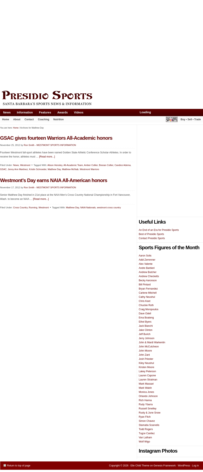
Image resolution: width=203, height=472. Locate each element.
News (5, 113)
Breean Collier (106, 165)
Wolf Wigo (144, 441)
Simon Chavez (147, 421)
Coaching (43, 119)
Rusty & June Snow (150, 412)
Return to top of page (18, 465)
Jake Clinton (146, 330)
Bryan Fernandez (148, 288)
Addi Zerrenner (147, 259)
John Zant (144, 354)
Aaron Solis (145, 255)
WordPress (184, 465)
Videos (78, 112)
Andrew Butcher (147, 272)
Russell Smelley (147, 408)
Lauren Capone (147, 375)
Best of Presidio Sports (151, 234)
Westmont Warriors (89, 169)
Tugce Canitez (147, 433)
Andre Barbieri (147, 268)
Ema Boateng (146, 317)
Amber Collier (91, 165)
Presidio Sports (101, 98)
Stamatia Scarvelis (149, 425)
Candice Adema (122, 165)
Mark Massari (146, 383)
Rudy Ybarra (146, 404)
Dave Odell (145, 313)
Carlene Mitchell (148, 292)
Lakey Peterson (147, 371)
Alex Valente (146, 263)
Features (43, 113)
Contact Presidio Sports (152, 238)
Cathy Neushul (147, 297)
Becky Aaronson (148, 280)
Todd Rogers (146, 429)
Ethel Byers (145, 321)
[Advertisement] (44, 44)
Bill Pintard (145, 284)
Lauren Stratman (148, 379)
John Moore (145, 350)
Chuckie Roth (146, 305)
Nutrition (58, 119)
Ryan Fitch (145, 416)
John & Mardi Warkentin (152, 342)
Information (23, 113)
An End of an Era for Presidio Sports (159, 230)
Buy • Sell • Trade (191, 119)
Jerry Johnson (146, 338)
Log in (195, 465)
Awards (61, 113)
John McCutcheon (149, 346)
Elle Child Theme (140, 465)
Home (5, 119)
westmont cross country (109, 207)
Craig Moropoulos (149, 309)
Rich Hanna (145, 400)
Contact (29, 119)
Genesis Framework (165, 465)
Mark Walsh (145, 387)
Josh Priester (146, 359)
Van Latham (145, 437)
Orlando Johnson (148, 396)
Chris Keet (144, 301)
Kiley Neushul (146, 363)
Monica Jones (146, 392)
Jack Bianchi (146, 325)
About (15, 120)
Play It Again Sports (172, 120)
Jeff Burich (144, 334)
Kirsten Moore (146, 367)
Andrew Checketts (149, 276)
